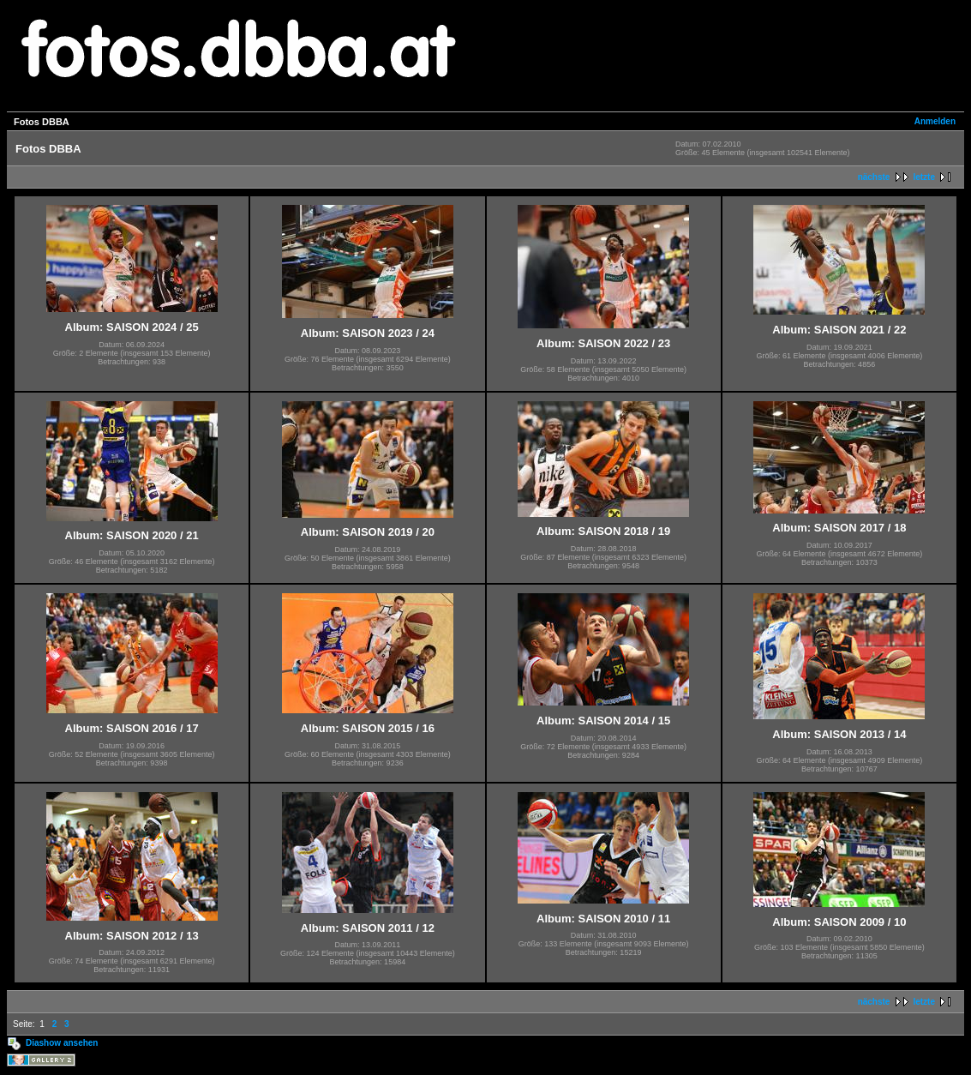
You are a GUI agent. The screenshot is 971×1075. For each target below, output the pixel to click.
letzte (924, 177)
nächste (874, 177)
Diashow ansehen (62, 1043)
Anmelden (935, 121)
